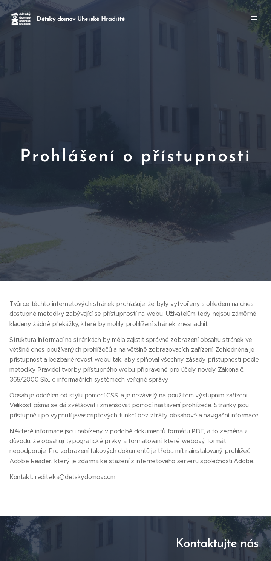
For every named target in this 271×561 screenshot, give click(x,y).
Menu (254, 19)
